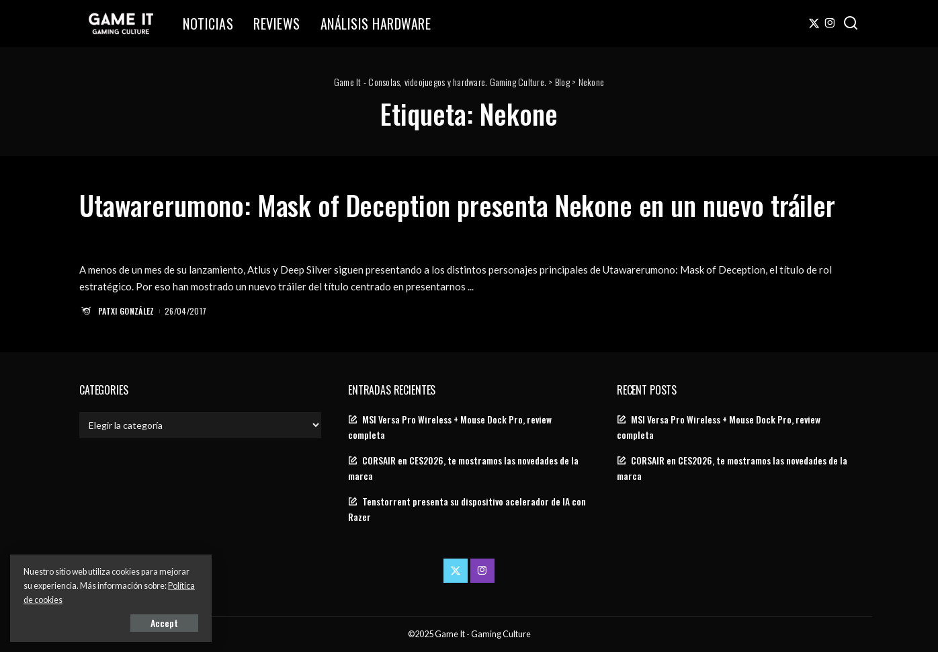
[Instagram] (830, 23)
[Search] (851, 23)
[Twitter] (814, 23)
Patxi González (126, 311)
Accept (164, 623)
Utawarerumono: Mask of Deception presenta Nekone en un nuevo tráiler (457, 205)
